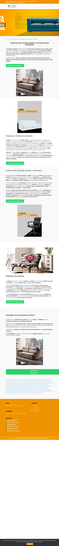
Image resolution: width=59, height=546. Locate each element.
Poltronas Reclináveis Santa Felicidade (29, 389)
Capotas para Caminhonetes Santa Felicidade (21, 383)
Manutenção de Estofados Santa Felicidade (33, 386)
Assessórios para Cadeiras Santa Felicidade (18, 379)
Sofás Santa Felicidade (22, 392)
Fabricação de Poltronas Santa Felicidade (39, 384)
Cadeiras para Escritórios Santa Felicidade (38, 379)
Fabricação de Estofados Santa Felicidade (20, 384)
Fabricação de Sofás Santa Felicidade (14, 386)
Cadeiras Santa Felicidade (33, 381)
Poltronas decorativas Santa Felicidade (29, 388)
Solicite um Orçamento (15, 65)
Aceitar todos (30, 544)
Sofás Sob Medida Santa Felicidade (35, 392)
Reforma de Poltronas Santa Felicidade (38, 391)
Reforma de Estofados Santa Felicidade (20, 391)
